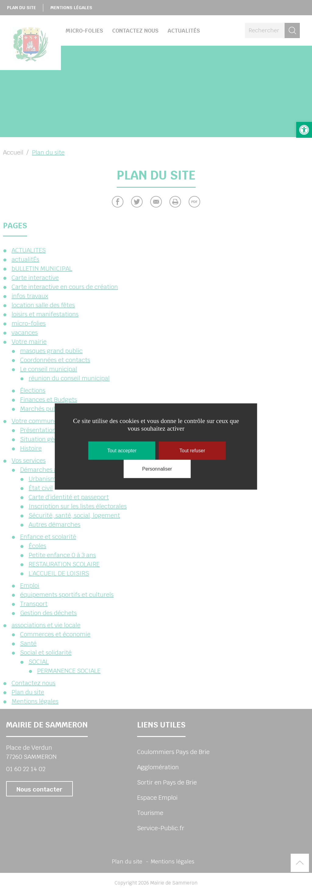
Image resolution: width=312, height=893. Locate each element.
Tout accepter (121, 450)
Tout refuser (192, 450)
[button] (304, 130)
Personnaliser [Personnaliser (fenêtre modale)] (157, 468)
